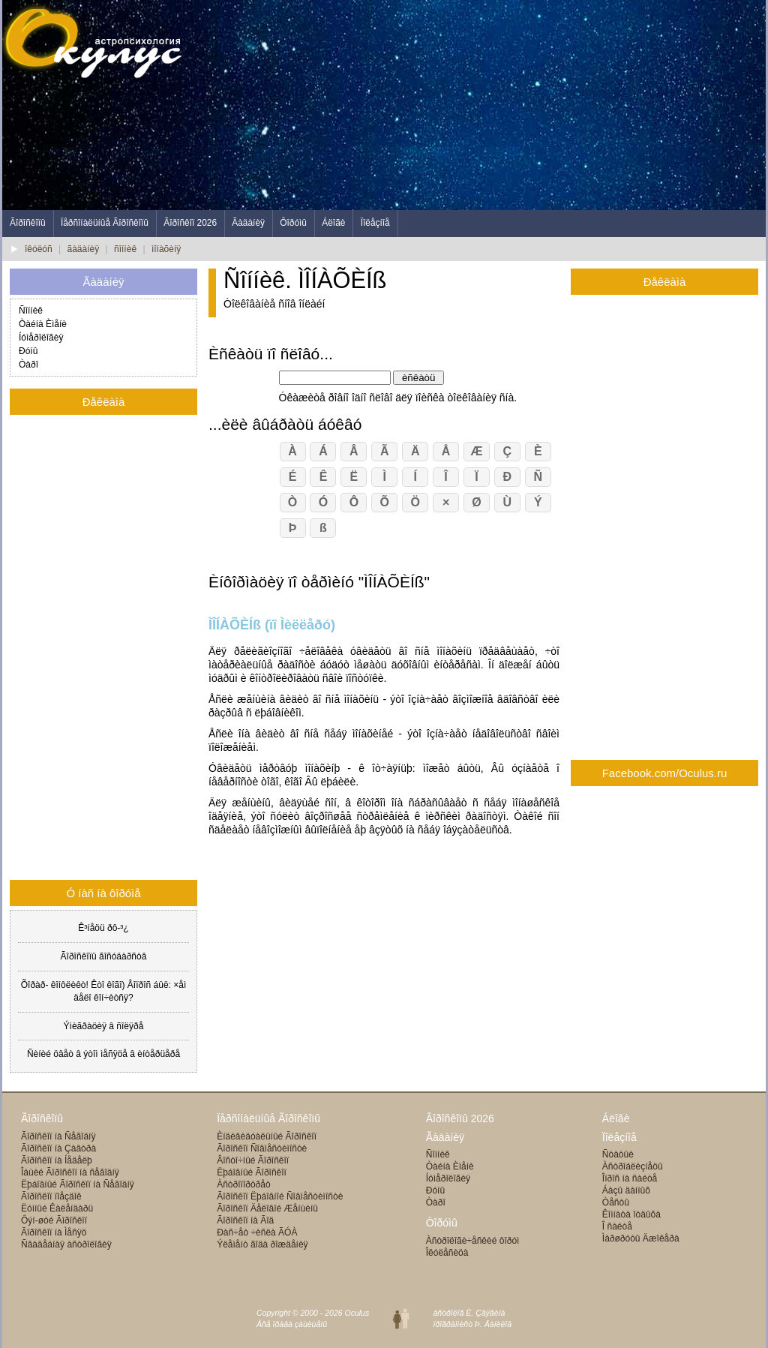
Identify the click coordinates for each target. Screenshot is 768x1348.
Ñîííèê (31, 310)
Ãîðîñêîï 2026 (190, 223)
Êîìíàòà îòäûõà (631, 1214)
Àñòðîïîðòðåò (243, 1184)
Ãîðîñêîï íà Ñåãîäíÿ (58, 1136)
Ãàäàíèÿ (248, 223)
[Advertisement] (493, 105)
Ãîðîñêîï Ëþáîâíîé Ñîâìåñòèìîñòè (280, 1196)
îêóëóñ (38, 249)
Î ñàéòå (617, 1226)
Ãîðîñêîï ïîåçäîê (51, 1196)
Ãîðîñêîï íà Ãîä (245, 1220)
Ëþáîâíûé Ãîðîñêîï (251, 1172)
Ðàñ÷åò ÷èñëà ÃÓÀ (257, 1232)
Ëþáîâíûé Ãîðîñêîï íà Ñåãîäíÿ (77, 1184)
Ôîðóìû (293, 223)
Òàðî (28, 364)
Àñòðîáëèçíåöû (632, 1166)
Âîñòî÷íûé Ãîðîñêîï (253, 1160)
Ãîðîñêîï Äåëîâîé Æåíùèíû (267, 1208)
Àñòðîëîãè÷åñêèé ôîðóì (473, 1240)
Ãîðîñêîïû (28, 223)
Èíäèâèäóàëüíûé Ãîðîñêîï (266, 1136)
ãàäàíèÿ (84, 249)
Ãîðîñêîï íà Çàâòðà (58, 1148)
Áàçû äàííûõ (626, 1190)
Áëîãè (333, 223)
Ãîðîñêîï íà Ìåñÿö (53, 1232)
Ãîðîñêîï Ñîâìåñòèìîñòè (262, 1148)
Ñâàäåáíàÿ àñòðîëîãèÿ (66, 1244)
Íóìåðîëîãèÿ (41, 337)
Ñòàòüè (618, 1154)
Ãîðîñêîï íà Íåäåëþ (56, 1160)
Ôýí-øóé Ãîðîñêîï (54, 1220)
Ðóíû (28, 351)
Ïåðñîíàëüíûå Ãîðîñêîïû (104, 223)
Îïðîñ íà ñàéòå (629, 1178)
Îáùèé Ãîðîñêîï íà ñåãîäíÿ (70, 1172)
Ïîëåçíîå (375, 223)
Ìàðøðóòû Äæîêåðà (641, 1238)
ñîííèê (125, 249)
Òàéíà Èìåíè (43, 324)
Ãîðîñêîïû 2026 (460, 1118)
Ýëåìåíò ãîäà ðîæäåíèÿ (262, 1244)
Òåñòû (615, 1202)
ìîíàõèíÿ (166, 249)
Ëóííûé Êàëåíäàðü (57, 1208)
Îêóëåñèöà (447, 1252)
